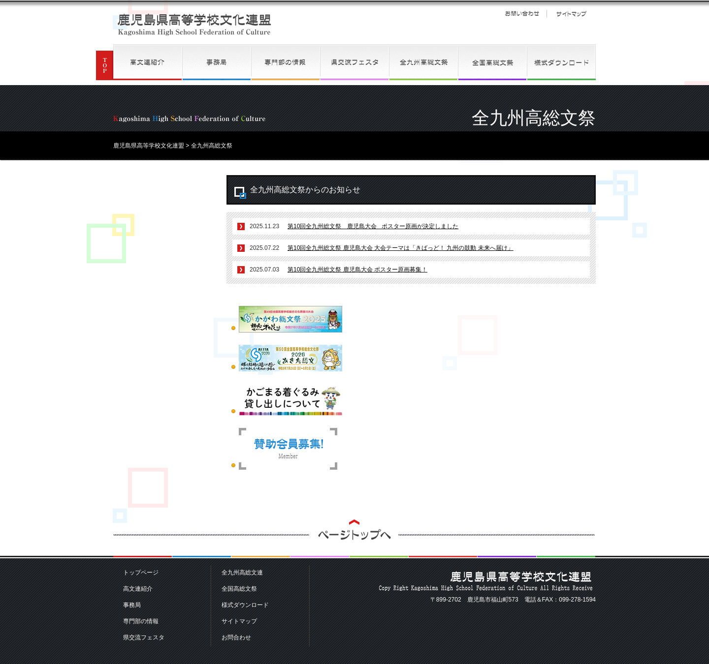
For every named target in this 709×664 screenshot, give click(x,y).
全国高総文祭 (492, 62)
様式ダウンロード (561, 62)
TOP (104, 62)
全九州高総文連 (423, 62)
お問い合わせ (522, 14)
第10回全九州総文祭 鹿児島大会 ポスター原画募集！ (357, 269)
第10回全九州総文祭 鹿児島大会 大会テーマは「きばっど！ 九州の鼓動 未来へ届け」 (401, 247)
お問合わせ (236, 637)
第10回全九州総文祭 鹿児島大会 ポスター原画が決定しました (373, 226)
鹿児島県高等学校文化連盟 (194, 24)
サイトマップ (571, 14)
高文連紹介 (147, 62)
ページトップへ (354, 538)
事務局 (216, 62)
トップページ (141, 572)
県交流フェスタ (354, 62)
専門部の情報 (285, 62)
